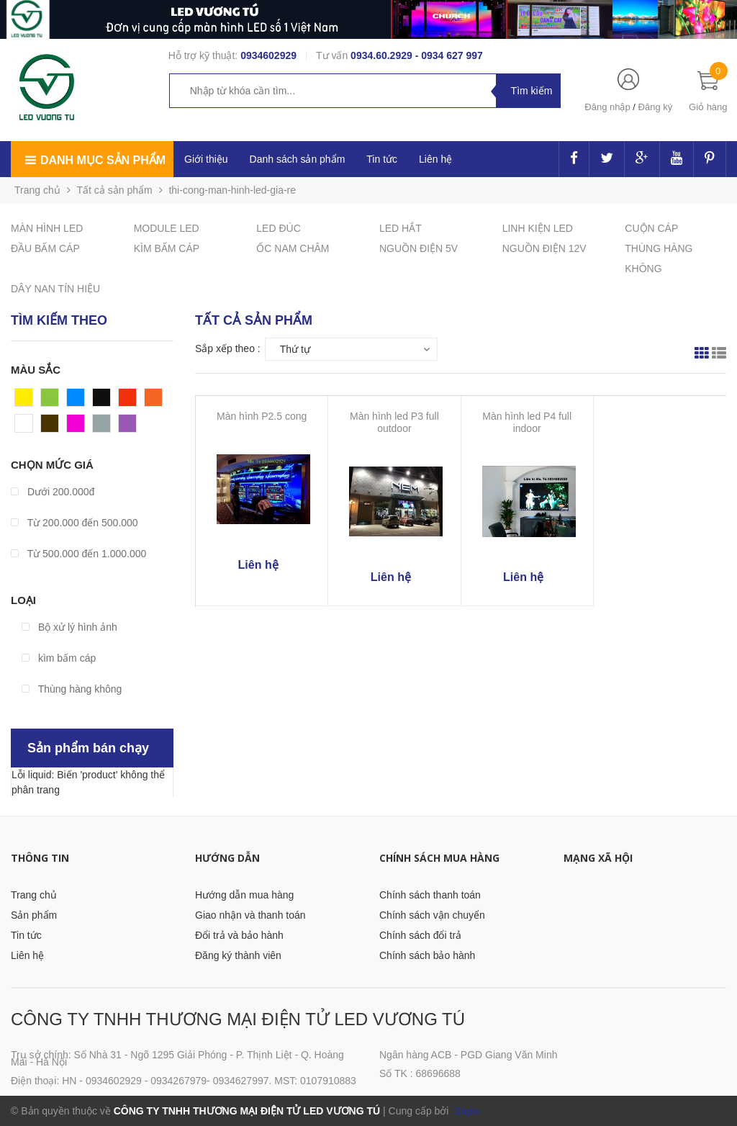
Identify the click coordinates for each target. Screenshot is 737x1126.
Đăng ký (655, 107)
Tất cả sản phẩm (115, 190)
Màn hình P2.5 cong (262, 416)
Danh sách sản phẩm (297, 159)
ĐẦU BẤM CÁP (45, 248)
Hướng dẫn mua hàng (244, 895)
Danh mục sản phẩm (103, 160)
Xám (103, 427)
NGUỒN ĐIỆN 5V (418, 248)
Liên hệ (435, 159)
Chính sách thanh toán (430, 895)
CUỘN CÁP (651, 228)
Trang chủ (34, 895)
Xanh (53, 401)
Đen (102, 401)
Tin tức (26, 935)
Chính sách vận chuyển (432, 915)
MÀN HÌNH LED (47, 228)
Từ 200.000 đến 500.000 (74, 522)
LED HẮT (400, 228)
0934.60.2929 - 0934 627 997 (417, 55)
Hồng (79, 427)
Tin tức (381, 159)
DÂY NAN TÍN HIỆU (55, 288)
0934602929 (268, 55)
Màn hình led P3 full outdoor (394, 422)
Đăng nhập (607, 107)
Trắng (28, 427)
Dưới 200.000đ (52, 491)
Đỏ (125, 401)
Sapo (465, 1111)
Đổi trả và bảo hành (239, 935)
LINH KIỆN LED (537, 228)
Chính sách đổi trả (420, 935)
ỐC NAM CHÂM (292, 248)
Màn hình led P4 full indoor (526, 422)
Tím (127, 427)
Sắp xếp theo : (228, 348)
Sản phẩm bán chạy (88, 748)
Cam (155, 401)
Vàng (27, 401)
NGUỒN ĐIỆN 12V (544, 248)
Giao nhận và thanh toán (250, 915)
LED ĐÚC (278, 228)
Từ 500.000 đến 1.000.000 (78, 553)
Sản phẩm (34, 915)
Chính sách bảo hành (427, 955)
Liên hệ (27, 955)
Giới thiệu (206, 159)
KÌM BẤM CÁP (166, 248)
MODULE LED (166, 228)
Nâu (50, 427)
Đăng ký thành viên (238, 955)
